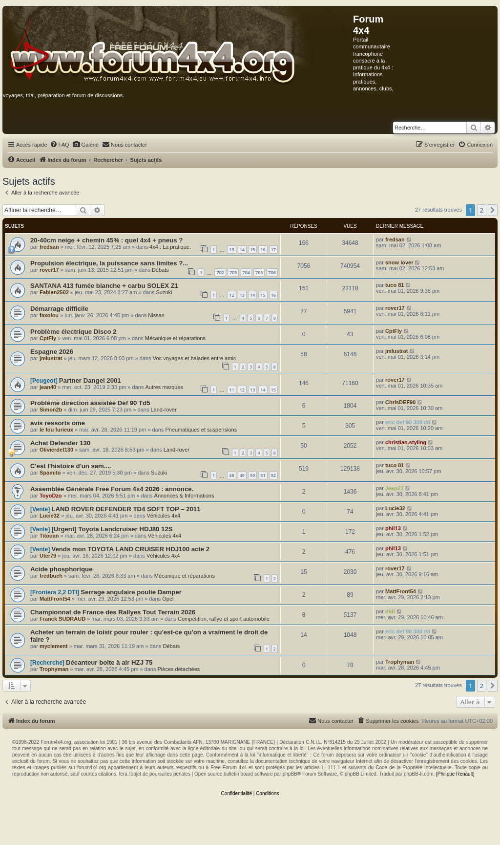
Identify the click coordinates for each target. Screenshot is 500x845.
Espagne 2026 (51, 351)
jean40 (48, 387)
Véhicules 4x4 (164, 516)
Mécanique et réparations (175, 338)
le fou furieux (56, 430)
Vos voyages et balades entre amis (194, 358)
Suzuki (164, 292)
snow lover (399, 262)
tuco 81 (394, 285)
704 (246, 272)
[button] (493, 210)
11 (231, 390)
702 (220, 272)
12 (231, 295)
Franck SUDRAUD (62, 619)
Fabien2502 (54, 292)
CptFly (48, 338)
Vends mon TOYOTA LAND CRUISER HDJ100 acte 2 (130, 549)
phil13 (393, 528)
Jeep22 (394, 488)
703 (233, 272)
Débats (160, 270)
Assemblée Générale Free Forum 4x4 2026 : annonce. (111, 489)
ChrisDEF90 (400, 402)
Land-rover (163, 409)
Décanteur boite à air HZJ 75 (109, 662)
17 (273, 249)
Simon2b (51, 409)
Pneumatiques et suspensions (201, 430)
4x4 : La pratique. (170, 247)
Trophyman (54, 669)
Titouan (49, 536)
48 (231, 475)
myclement (53, 646)
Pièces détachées (179, 669)
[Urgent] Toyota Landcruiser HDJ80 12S (111, 529)
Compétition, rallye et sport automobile (224, 619)
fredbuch (51, 576)
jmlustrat (51, 358)
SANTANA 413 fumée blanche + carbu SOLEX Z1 (104, 285)
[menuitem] (59, 145)
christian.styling (405, 442)
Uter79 (48, 556)
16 (262, 249)
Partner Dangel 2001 (90, 380)
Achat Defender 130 (60, 443)
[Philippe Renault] (455, 774)
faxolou (49, 315)
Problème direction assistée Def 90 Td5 (90, 403)
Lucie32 (50, 516)
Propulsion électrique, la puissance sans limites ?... (109, 263)
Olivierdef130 (56, 450)
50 (252, 475)
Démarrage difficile (59, 308)
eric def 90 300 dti (407, 422)
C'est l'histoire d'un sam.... (70, 466)
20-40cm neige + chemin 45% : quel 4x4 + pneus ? (106, 240)
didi (390, 611)
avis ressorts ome (57, 423)
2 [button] (481, 210)
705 (259, 272)
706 (272, 272)
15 (252, 249)
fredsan (49, 247)
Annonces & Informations (184, 495)
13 (231, 249)
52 (273, 475)
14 (242, 249)
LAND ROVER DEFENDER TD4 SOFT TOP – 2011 (125, 509)
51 (262, 475)
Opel (167, 599)
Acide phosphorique (61, 569)
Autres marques (164, 387)
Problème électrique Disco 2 (73, 331)
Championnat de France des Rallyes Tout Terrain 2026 (112, 612)
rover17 (49, 270)
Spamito (50, 473)
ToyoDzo (51, 495)
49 (242, 475)
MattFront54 (55, 599)
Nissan (156, 315)
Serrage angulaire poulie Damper (131, 592)
